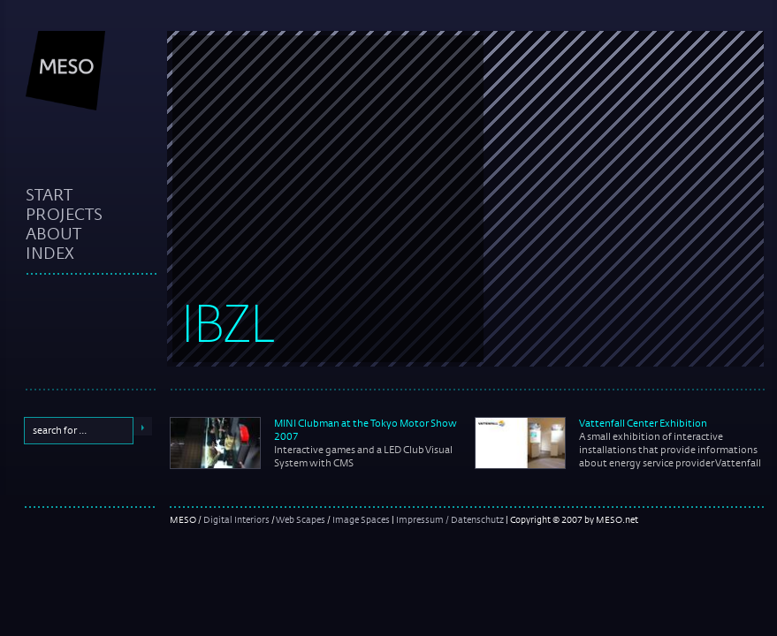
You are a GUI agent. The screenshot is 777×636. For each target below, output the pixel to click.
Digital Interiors (236, 519)
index (50, 252)
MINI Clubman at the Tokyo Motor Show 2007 (365, 429)
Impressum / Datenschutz (450, 519)
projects (64, 213)
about (53, 233)
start (49, 194)
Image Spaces (361, 519)
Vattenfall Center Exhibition (643, 423)
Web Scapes (300, 519)
